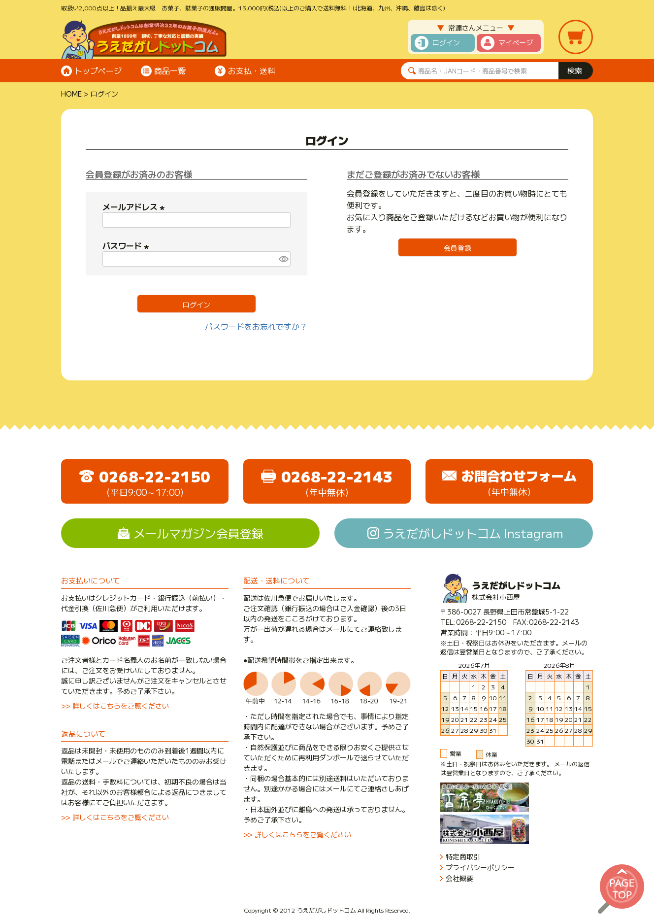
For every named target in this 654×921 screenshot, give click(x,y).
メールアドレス (134, 206)
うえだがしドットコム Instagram (473, 533)
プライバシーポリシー (480, 867)
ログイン (446, 42)
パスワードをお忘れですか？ (256, 326)
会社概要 (459, 878)
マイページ (515, 42)
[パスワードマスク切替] (283, 259)
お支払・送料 (251, 70)
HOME (71, 94)
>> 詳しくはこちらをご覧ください (115, 706)
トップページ (98, 70)
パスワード (127, 245)
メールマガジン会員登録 (198, 533)
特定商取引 (463, 856)
